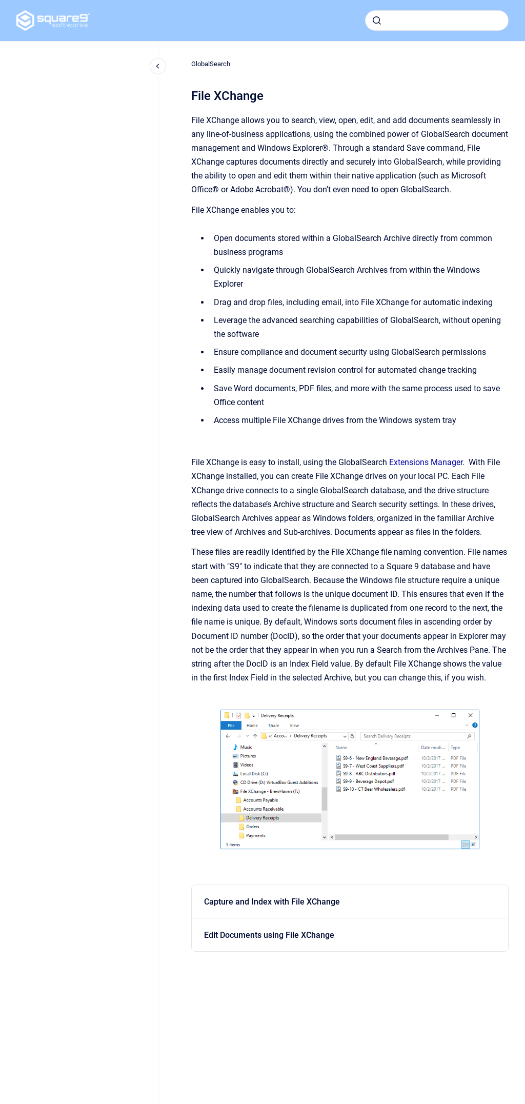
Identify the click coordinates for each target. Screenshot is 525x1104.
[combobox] (437, 20)
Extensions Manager (425, 462)
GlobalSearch (210, 64)
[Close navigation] (158, 66)
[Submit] (377, 20)
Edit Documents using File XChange (269, 935)
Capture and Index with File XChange (272, 902)
